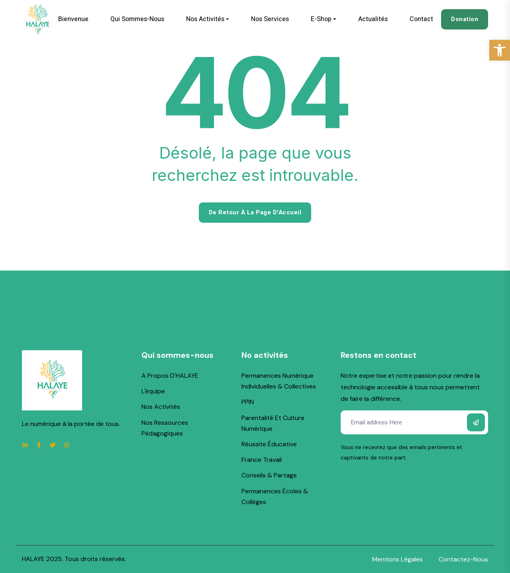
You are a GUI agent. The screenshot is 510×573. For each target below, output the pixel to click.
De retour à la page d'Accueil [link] (255, 212)
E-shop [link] (321, 19)
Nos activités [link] (205, 19)
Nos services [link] (270, 19)
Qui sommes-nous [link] (137, 19)
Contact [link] (421, 19)
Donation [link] (464, 19)
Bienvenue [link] (73, 19)
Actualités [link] (373, 19)
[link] (499, 50)
